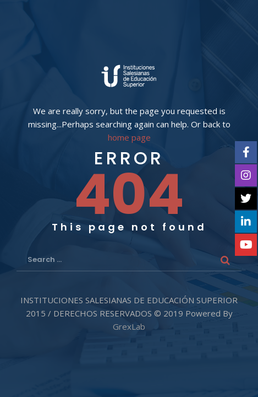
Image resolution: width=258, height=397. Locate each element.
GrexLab (129, 326)
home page (129, 137)
